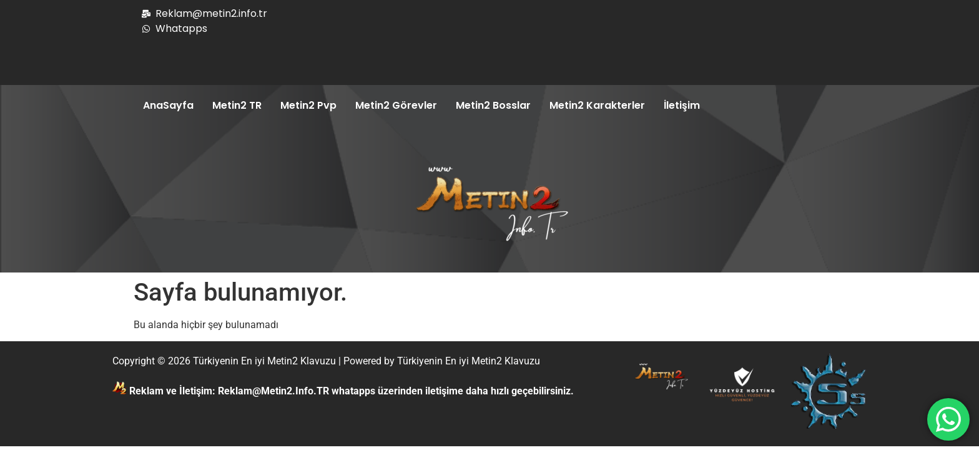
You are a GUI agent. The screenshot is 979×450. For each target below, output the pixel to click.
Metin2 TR (237, 105)
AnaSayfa (168, 105)
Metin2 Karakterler (597, 105)
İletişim (682, 105)
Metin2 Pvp (308, 105)
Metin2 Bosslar (493, 105)
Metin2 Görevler (396, 105)
